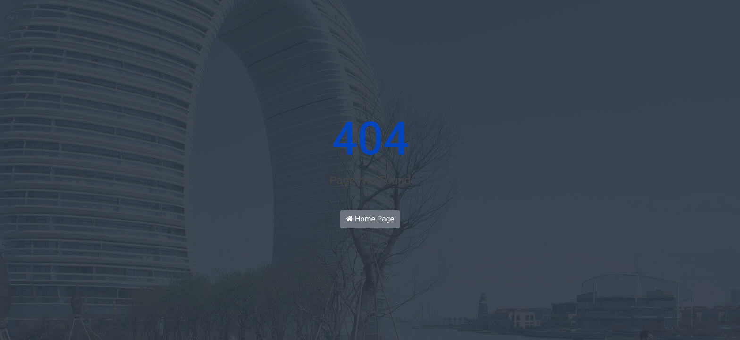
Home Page (370, 218)
